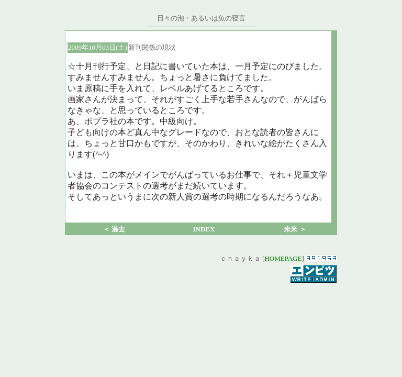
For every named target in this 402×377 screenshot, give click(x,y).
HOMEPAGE (283, 258)
